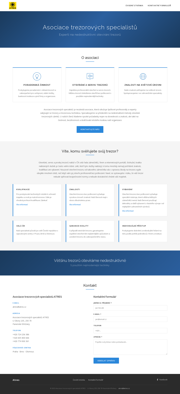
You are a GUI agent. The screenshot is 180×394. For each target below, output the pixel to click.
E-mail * (97, 314)
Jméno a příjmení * (103, 303)
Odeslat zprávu (106, 360)
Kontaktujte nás (90, 129)
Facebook (161, 379)
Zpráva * (98, 337)
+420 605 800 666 (21, 337)
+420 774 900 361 (21, 341)
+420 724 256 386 (21, 334)
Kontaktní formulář (159, 5)
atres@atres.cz (19, 306)
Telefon (97, 325)
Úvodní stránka (134, 5)
